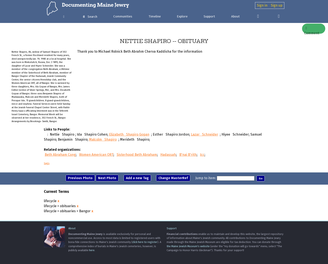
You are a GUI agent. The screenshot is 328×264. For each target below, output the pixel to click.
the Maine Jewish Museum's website (188, 246)
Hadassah (168, 155)
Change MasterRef (173, 178)
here (91, 250)
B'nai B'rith (188, 155)
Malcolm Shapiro (103, 139)
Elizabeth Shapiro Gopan (129, 134)
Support (209, 16)
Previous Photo (80, 178)
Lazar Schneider (204, 134)
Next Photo (107, 178)
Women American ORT (96, 155)
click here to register (144, 242)
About (235, 16)
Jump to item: (205, 178)
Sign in (262, 5)
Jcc (202, 155)
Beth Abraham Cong (60, 155)
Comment (311, 30)
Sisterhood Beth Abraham (137, 155)
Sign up (276, 5)
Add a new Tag (137, 178)
